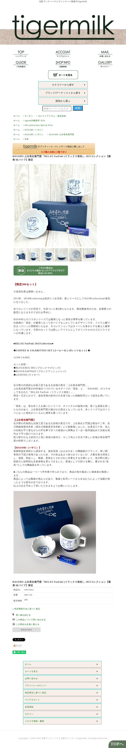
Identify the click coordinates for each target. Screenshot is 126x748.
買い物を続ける (23, 615)
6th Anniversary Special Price (39, 125)
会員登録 (29, 707)
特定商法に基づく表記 (35, 693)
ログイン (29, 714)
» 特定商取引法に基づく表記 (26, 609)
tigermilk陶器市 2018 (35, 120)
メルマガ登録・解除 (34, 721)
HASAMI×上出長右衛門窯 (61, 134)
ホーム (16, 116)
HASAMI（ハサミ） (34, 130)
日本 (27, 139)
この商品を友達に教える (27, 624)
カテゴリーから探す (63, 84)
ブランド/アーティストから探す (63, 92)
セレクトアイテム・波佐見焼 (52, 116)
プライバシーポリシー (35, 685)
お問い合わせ (31, 678)
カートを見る (31, 671)
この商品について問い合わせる (31, 620)
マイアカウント (32, 700)
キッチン (29, 116)
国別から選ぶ (63, 101)
